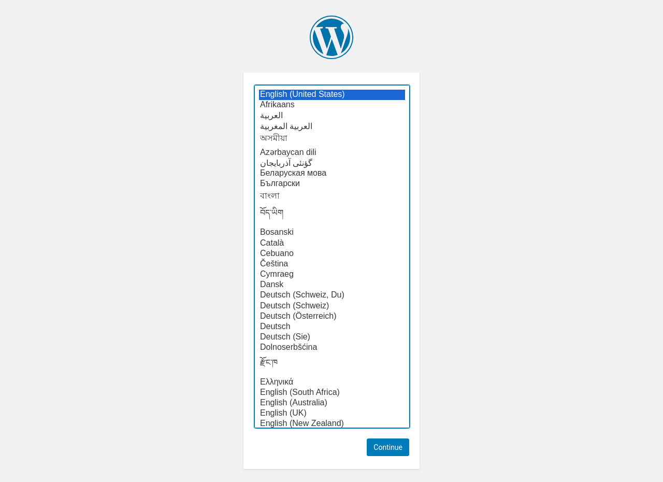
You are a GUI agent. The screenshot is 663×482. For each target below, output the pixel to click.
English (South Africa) (332, 393)
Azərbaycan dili (332, 152)
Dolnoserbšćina (332, 348)
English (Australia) (332, 403)
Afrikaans (332, 105)
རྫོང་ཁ (332, 365)
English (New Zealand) (332, 424)
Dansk (332, 285)
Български (332, 184)
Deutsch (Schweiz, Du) (332, 295)
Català (332, 243)
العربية (332, 115)
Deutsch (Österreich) (332, 316)
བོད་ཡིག (332, 216)
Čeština (332, 264)
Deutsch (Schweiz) (332, 306)
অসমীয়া (332, 139)
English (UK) (332, 413)
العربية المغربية (332, 126)
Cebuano (332, 254)
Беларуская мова (332, 173)
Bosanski (332, 233)
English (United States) (332, 95)
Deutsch (332, 327)
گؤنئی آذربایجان (332, 163)
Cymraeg (332, 275)
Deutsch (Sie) (332, 337)
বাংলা (332, 196)
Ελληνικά (332, 382)
